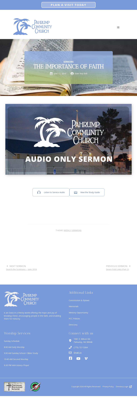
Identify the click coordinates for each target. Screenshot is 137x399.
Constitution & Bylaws (79, 300)
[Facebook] (70, 358)
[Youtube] (78, 359)
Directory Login (122, 386)
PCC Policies (74, 318)
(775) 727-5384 (81, 347)
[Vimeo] (86, 358)
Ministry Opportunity (78, 312)
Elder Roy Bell (81, 73)
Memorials (74, 306)
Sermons (68, 61)
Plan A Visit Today (68, 5)
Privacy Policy (108, 386)
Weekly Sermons (72, 230)
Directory (73, 324)
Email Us (78, 352)
